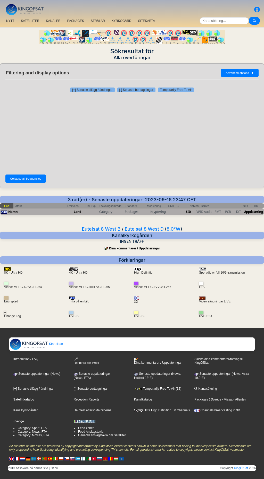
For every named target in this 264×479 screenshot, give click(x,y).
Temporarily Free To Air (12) (157, 388)
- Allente (239, 399)
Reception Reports (86, 399)
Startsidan (36, 344)
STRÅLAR (98, 21)
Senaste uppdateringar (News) (36, 374)
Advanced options (240, 72)
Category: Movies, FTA (33, 435)
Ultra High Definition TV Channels (162, 410)
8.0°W (173, 229)
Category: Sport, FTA (32, 428)
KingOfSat (241, 468)
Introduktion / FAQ (25, 359)
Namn (13, 212)
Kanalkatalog (143, 399)
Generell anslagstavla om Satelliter (102, 435)
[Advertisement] (132, 133)
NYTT (10, 21)
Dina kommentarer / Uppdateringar (134, 248)
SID (188, 212)
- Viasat (227, 399)
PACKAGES (75, 21)
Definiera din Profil (86, 361)
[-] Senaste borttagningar (136, 90)
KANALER (53, 21)
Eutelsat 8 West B (101, 229)
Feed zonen (86, 428)
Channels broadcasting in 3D (217, 410)
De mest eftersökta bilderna (93, 410)
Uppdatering (253, 212)
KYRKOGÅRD (121, 21)
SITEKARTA (146, 21)
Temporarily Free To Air (176, 90)
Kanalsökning (205, 388)
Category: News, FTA (32, 431)
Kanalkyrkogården (25, 410)
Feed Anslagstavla (90, 431)
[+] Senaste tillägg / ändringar (92, 90)
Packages (201, 399)
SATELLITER (30, 21)
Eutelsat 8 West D (144, 229)
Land (77, 212)
